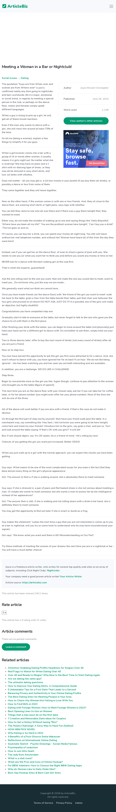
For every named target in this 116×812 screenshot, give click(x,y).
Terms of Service (43, 803)
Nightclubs (53, 570)
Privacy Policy (64, 803)
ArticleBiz (13, 6)
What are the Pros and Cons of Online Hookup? (35, 762)
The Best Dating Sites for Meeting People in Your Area (39, 696)
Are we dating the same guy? (25, 678)
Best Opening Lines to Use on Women (30, 711)
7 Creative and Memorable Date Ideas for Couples (37, 718)
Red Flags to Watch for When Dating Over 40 (34, 671)
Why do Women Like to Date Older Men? (32, 769)
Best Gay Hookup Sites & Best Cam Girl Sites (34, 772)
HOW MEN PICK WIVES (21, 729)
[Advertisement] (58, 41)
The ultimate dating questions (25, 682)
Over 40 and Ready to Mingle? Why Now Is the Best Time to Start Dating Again (54, 675)
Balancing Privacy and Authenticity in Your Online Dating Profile (44, 693)
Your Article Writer (71, 576)
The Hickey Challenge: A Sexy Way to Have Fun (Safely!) (40, 725)
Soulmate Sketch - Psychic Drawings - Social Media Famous (42, 744)
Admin (78, 803)
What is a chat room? (20, 758)
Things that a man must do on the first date (33, 715)
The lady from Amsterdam (23, 754)
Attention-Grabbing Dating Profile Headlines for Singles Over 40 (46, 668)
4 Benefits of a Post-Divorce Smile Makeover (34, 736)
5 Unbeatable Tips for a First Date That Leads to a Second (42, 689)
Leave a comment (16, 647)
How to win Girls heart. (21, 751)
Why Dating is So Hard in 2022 (25, 733)
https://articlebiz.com (34, 582)
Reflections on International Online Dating (32, 740)
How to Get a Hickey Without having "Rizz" (33, 722)
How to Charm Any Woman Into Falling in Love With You (40, 700)
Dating (25, 78)
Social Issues (9, 78)
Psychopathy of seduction (23, 747)
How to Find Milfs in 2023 (23, 704)
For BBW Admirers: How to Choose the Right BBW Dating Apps (45, 765)
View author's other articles (86, 121)
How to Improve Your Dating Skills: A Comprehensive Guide (42, 686)
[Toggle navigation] (111, 6)
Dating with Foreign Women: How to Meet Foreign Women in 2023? (47, 707)
